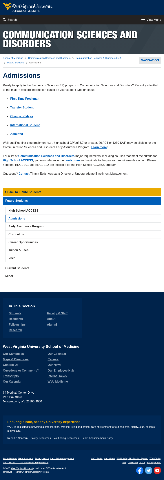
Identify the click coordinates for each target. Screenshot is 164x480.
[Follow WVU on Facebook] (139, 470)
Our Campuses (13, 353)
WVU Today (155, 458)
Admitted (16, 133)
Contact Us (10, 364)
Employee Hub (154, 462)
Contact (24, 173)
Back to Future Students (24, 192)
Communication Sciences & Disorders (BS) (98, 58)
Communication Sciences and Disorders (70, 39)
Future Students (15, 62)
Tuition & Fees (18, 250)
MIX (124, 462)
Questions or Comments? (21, 370)
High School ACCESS (18, 160)
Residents (16, 318)
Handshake (109, 458)
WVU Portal (97, 458)
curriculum (72, 160)
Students (15, 313)
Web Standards (25, 458)
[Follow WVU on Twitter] (148, 470)
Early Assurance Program (26, 226)
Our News (54, 364)
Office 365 (133, 462)
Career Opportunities (23, 242)
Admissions (16, 218)
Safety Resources (41, 438)
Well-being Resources (66, 438)
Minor (9, 276)
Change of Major (21, 116)
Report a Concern (17, 438)
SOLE (142, 462)
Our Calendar (12, 381)
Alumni (52, 324)
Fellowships (17, 324)
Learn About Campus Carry (97, 438)
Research (15, 330)
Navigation (150, 60)
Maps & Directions (16, 359)
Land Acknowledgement (62, 458)
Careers (53, 359)
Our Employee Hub (61, 370)
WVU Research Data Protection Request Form (25, 462)
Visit (11, 258)
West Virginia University (22, 468)
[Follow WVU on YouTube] (157, 470)
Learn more (99, 147)
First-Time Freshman (24, 98)
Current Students (17, 268)
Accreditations (10, 458)
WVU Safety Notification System (132, 458)
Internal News (57, 376)
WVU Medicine (58, 381)
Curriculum (16, 234)
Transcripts (11, 376)
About (51, 318)
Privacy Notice (42, 458)
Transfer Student (22, 107)
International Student (25, 125)
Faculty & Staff (57, 313)
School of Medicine (13, 58)
